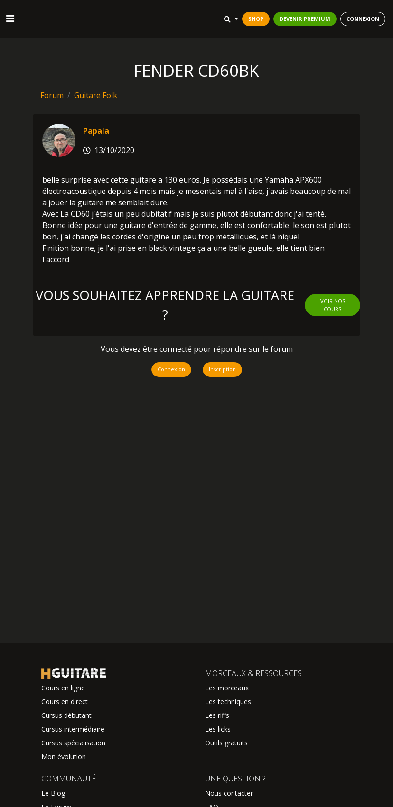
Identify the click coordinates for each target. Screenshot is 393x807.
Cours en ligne (63, 687)
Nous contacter (229, 793)
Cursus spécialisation (73, 742)
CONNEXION (362, 18)
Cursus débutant (66, 715)
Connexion (171, 369)
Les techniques (228, 701)
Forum (52, 95)
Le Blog (53, 793)
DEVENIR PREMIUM (305, 18)
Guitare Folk (95, 95)
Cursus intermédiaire (72, 729)
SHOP (255, 18)
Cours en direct (64, 701)
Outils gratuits (226, 742)
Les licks (218, 729)
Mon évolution (63, 756)
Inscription (222, 369)
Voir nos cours (332, 304)
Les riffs (217, 715)
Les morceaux (227, 687)
